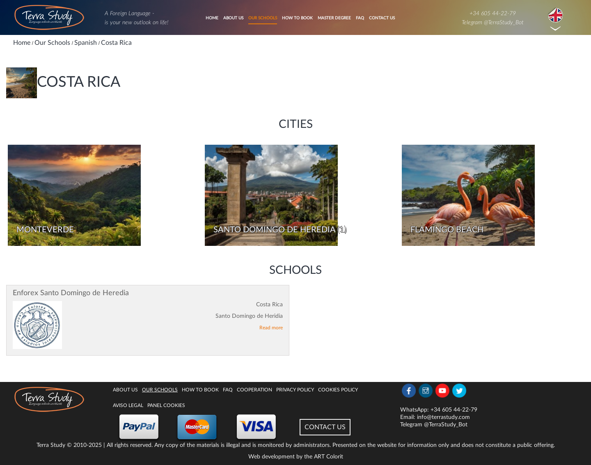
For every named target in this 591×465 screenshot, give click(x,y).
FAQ (360, 18)
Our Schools (262, 18)
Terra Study (51, 445)
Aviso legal (128, 405)
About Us (233, 18)
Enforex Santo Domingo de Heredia (71, 293)
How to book (297, 18)
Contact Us (382, 18)
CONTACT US (325, 427)
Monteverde (45, 230)
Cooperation (254, 389)
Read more (271, 327)
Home (212, 18)
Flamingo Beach (446, 230)
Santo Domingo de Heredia (274, 230)
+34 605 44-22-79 (493, 13)
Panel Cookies (166, 405)
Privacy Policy (295, 389)
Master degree (334, 18)
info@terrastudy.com (443, 417)
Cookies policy (338, 389)
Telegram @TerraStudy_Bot (493, 22)
